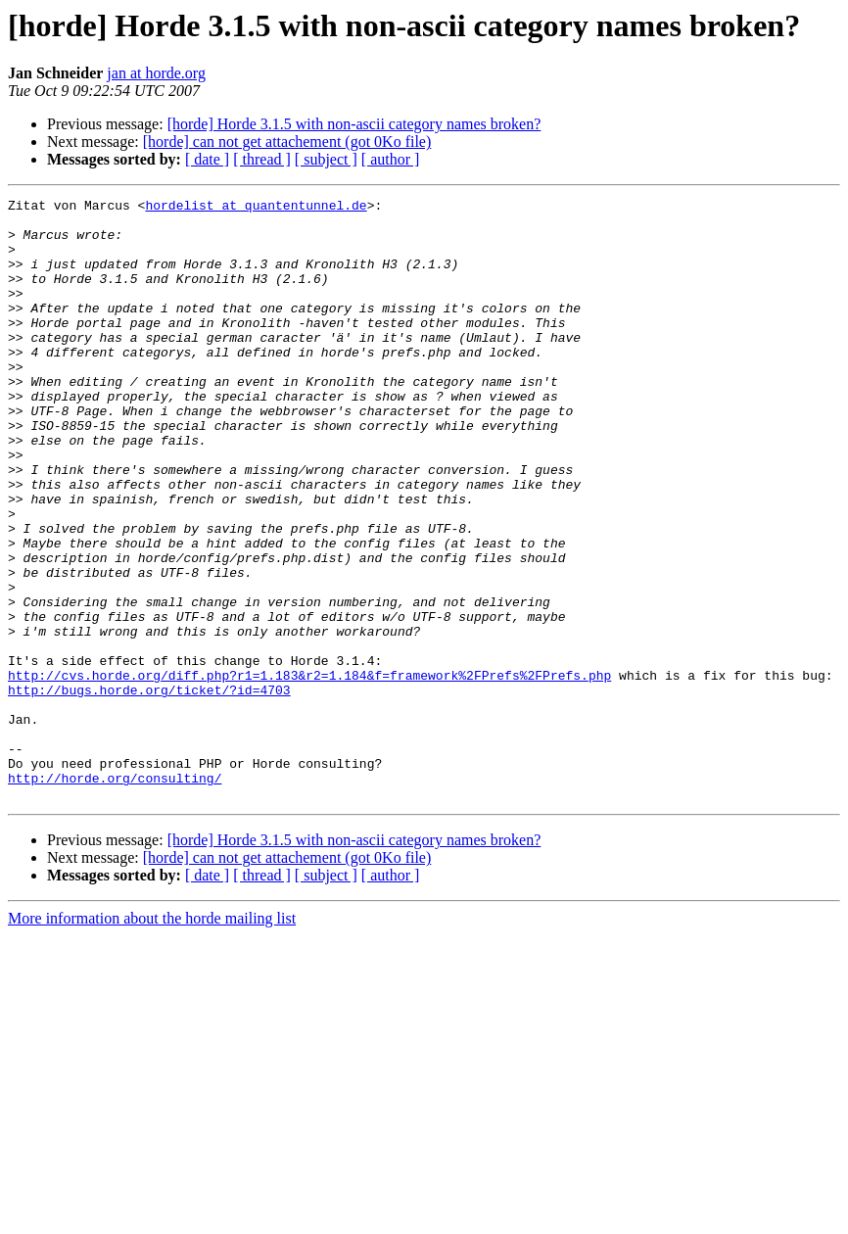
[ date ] (207, 159)
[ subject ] (326, 159)
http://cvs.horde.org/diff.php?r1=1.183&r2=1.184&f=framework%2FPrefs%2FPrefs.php (309, 772)
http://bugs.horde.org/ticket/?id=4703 (149, 789)
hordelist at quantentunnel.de (255, 207)
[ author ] (390, 159)
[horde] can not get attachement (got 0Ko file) (287, 141)
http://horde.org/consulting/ (114, 895)
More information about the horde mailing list (152, 1038)
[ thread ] (262, 159)
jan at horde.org (156, 73)
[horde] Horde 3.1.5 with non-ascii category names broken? (354, 124)
